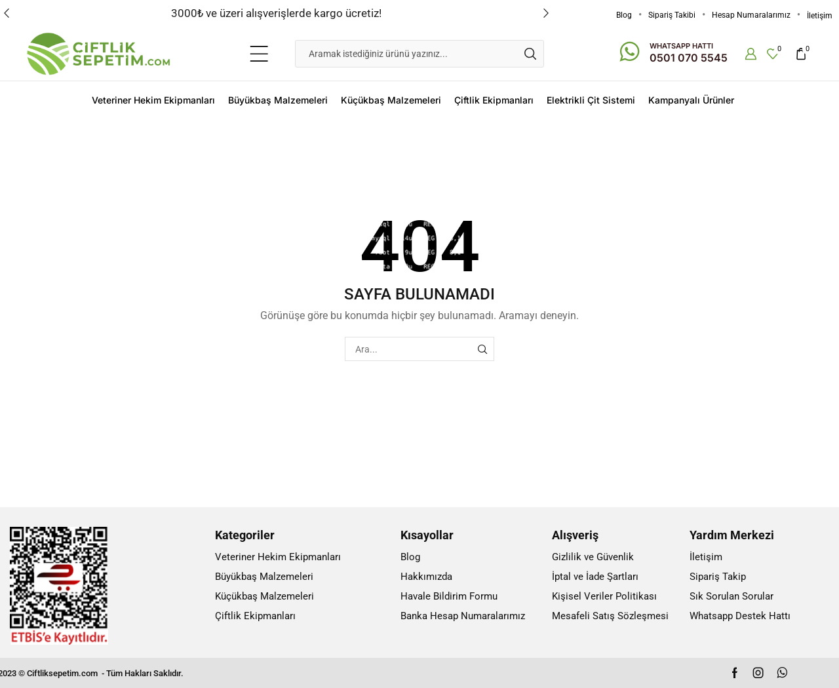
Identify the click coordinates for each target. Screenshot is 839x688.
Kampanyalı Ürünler (691, 99)
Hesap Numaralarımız (751, 15)
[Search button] (530, 54)
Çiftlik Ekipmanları (494, 99)
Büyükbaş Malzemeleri (278, 99)
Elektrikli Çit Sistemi (591, 99)
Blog (624, 15)
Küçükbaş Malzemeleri (391, 99)
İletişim (819, 15)
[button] (6, 13)
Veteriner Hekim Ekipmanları (153, 99)
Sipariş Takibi (671, 15)
